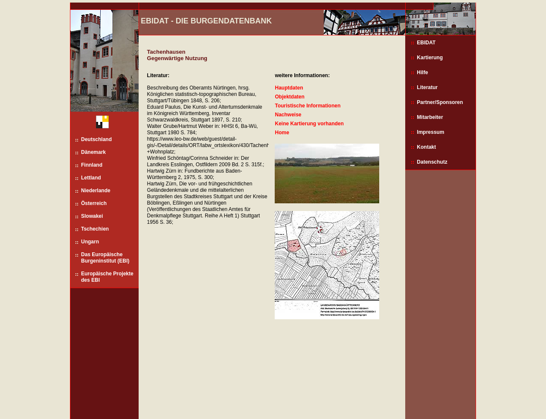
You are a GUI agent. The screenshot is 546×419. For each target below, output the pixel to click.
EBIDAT (426, 43)
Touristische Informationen (307, 106)
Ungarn (90, 242)
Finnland (91, 165)
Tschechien (95, 229)
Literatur (427, 87)
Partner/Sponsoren (440, 102)
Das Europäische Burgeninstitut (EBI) (105, 257)
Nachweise (288, 115)
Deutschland (96, 139)
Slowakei (92, 216)
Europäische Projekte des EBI (107, 277)
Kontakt (426, 147)
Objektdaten (289, 97)
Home (282, 133)
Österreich (94, 203)
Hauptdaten (289, 88)
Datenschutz (432, 162)
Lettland (91, 178)
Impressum (430, 132)
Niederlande (95, 191)
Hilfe (422, 72)
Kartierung (430, 58)
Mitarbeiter (430, 117)
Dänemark (93, 152)
